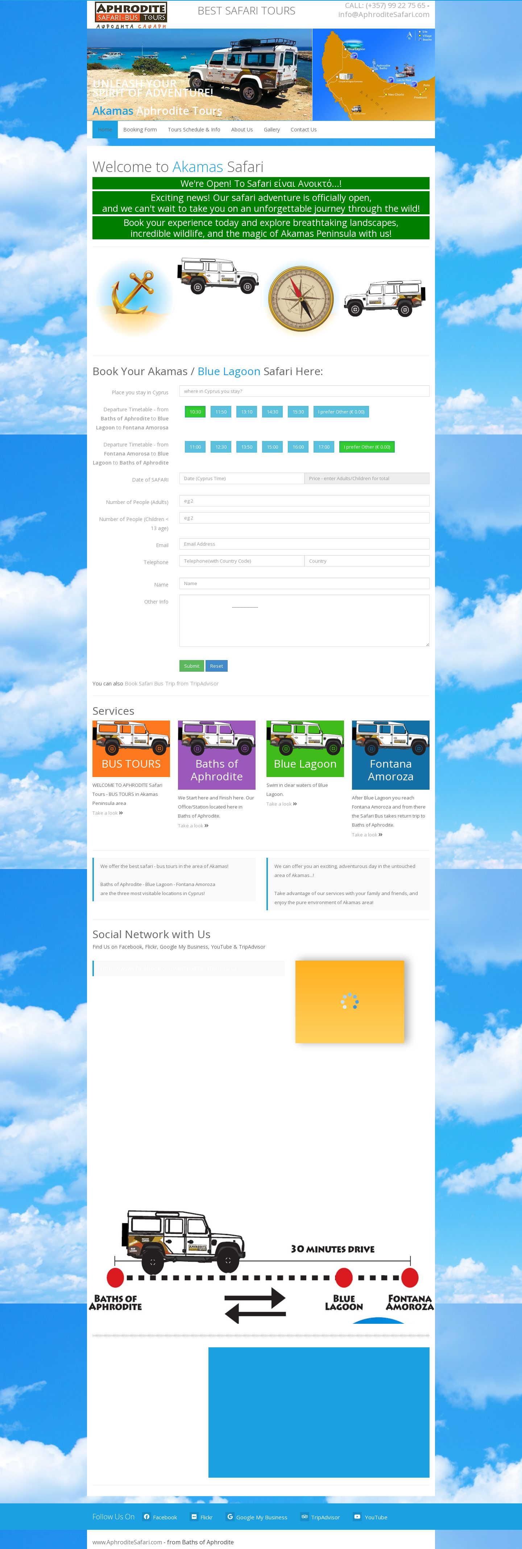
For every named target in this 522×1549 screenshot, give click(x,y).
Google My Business (256, 1516)
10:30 (195, 411)
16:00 (298, 447)
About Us (242, 129)
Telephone (156, 562)
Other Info (156, 601)
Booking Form (140, 129)
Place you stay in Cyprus (140, 392)
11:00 (195, 447)
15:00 (272, 447)
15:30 (298, 411)
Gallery (272, 129)
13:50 (246, 447)
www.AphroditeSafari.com (127, 1542)
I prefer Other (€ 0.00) (341, 411)
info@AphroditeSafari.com (384, 14)
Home (105, 129)
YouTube (370, 1516)
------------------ (304, 621)
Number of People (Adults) (137, 502)
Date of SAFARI (150, 479)
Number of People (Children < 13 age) (134, 524)
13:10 (246, 411)
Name (161, 584)
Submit (191, 666)
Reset (216, 666)
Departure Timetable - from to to (132, 418)
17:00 (324, 447)
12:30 (221, 447)
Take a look (105, 813)
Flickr (201, 1516)
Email (162, 545)
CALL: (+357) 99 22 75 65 (385, 5)
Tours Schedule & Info (194, 129)
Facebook (159, 1516)
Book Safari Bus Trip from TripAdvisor (172, 683)
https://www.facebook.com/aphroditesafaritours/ (168, 968)
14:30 (272, 411)
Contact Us (304, 129)
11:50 (221, 411)
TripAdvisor (320, 1516)
